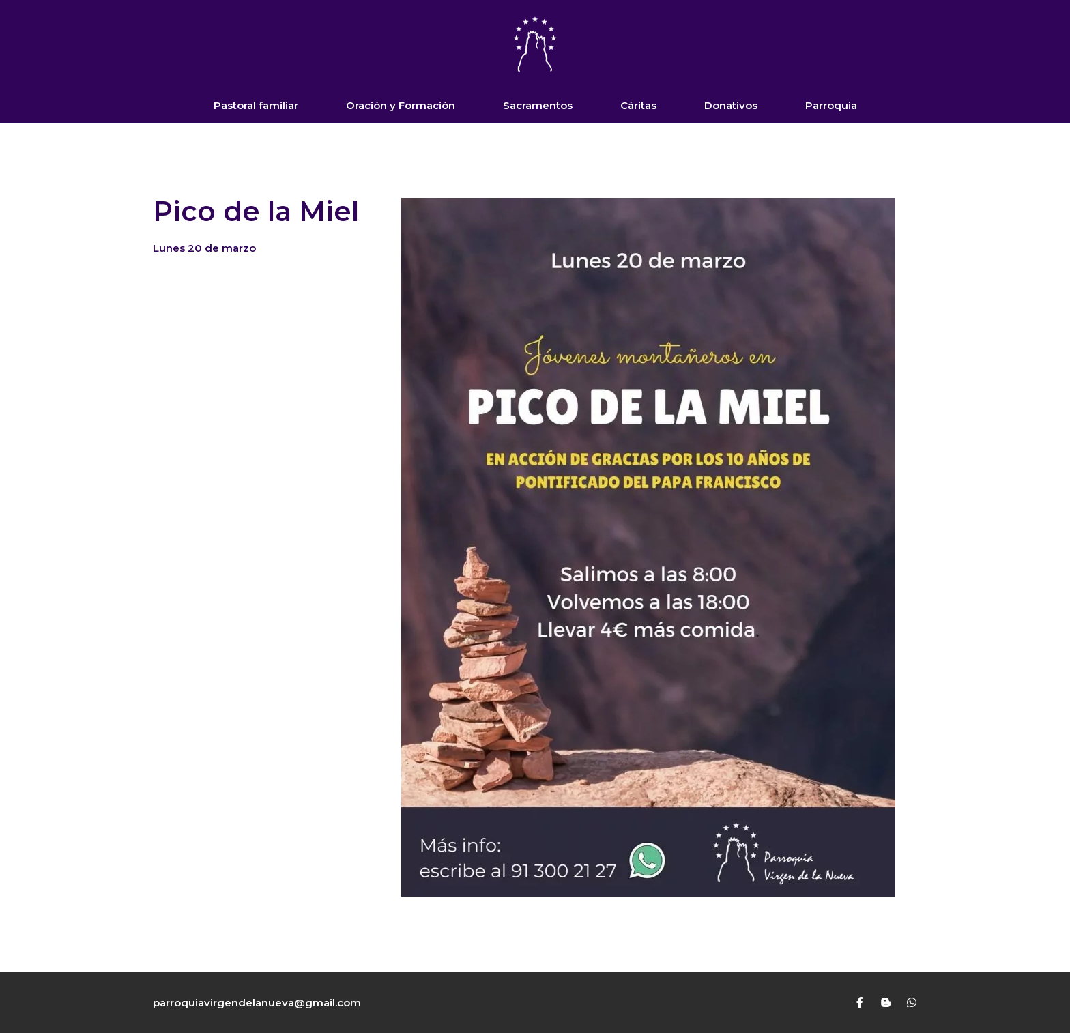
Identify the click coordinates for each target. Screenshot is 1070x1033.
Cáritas (638, 105)
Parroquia (831, 105)
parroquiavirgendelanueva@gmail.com (257, 1002)
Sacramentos (538, 105)
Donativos (730, 105)
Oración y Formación (400, 105)
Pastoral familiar (256, 105)
